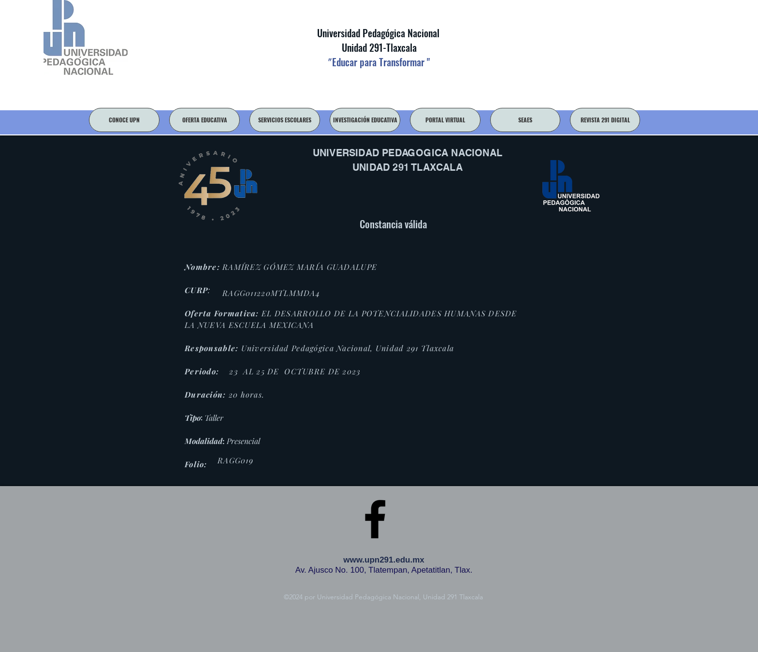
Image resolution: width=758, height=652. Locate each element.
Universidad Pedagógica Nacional (378, 33)
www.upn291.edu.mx (383, 559)
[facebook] (375, 519)
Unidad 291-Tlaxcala (378, 47)
